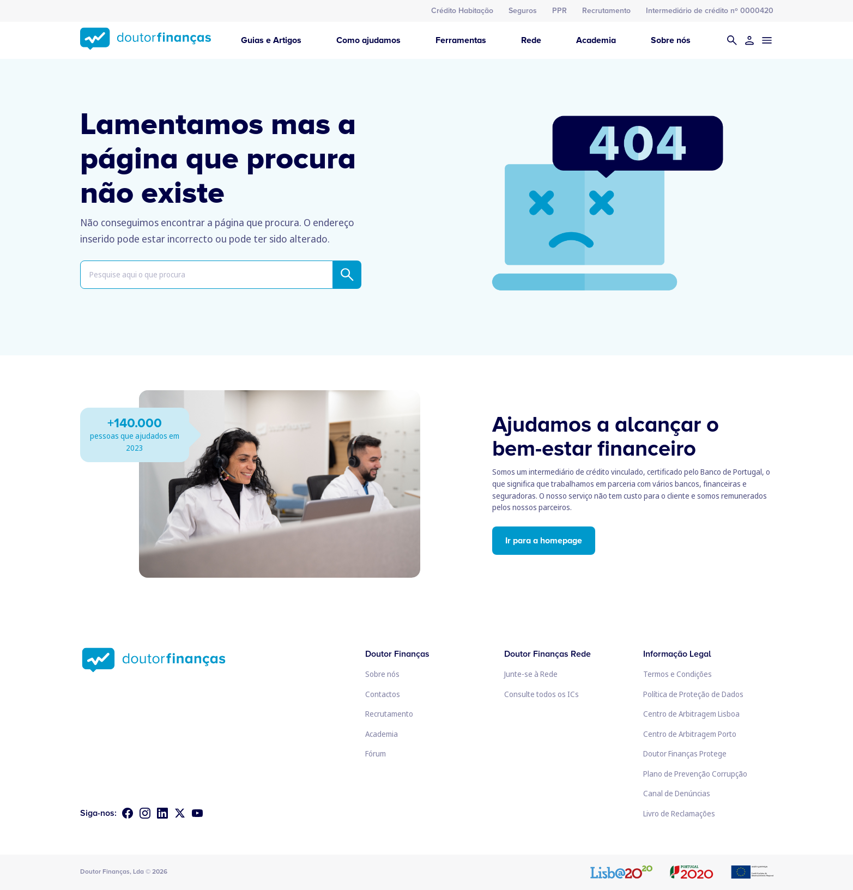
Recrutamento (606, 10)
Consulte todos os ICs (541, 694)
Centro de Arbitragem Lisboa (691, 714)
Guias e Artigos (271, 40)
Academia (596, 40)
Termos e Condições (677, 674)
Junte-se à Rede (531, 674)
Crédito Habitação (462, 10)
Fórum (375, 753)
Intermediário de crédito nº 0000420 (709, 10)
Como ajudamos (368, 40)
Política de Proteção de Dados (693, 694)
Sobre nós (671, 40)
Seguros (523, 10)
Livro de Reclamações (679, 813)
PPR (559, 10)
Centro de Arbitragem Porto (689, 734)
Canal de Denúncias (676, 793)
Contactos (382, 694)
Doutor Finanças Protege (685, 753)
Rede (531, 40)
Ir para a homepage (543, 540)
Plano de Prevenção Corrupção (695, 773)
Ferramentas (460, 40)
